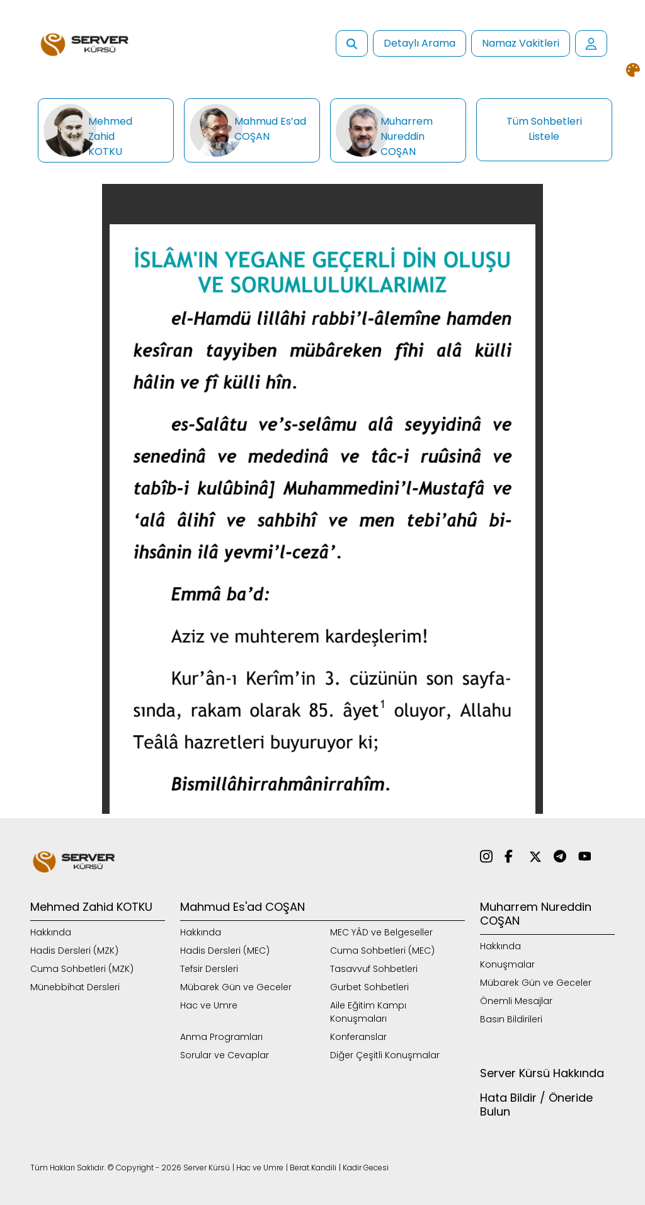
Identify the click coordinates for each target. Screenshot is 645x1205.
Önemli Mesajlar (516, 1001)
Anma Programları (221, 1037)
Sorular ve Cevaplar (224, 1055)
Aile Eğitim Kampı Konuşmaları (368, 1012)
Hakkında (50, 932)
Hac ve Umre (208, 1005)
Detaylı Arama (419, 43)
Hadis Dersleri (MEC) (225, 950)
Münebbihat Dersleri (75, 987)
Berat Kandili (313, 1167)
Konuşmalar (507, 964)
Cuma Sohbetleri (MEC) (382, 950)
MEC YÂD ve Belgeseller (381, 932)
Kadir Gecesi (366, 1167)
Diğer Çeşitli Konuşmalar (385, 1055)
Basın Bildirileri (511, 1019)
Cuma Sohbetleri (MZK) (82, 968)
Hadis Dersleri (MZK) (74, 950)
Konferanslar (358, 1037)
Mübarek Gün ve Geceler (236, 987)
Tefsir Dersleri (209, 968)
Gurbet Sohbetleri (369, 987)
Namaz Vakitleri (520, 43)
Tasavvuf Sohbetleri (374, 968)
